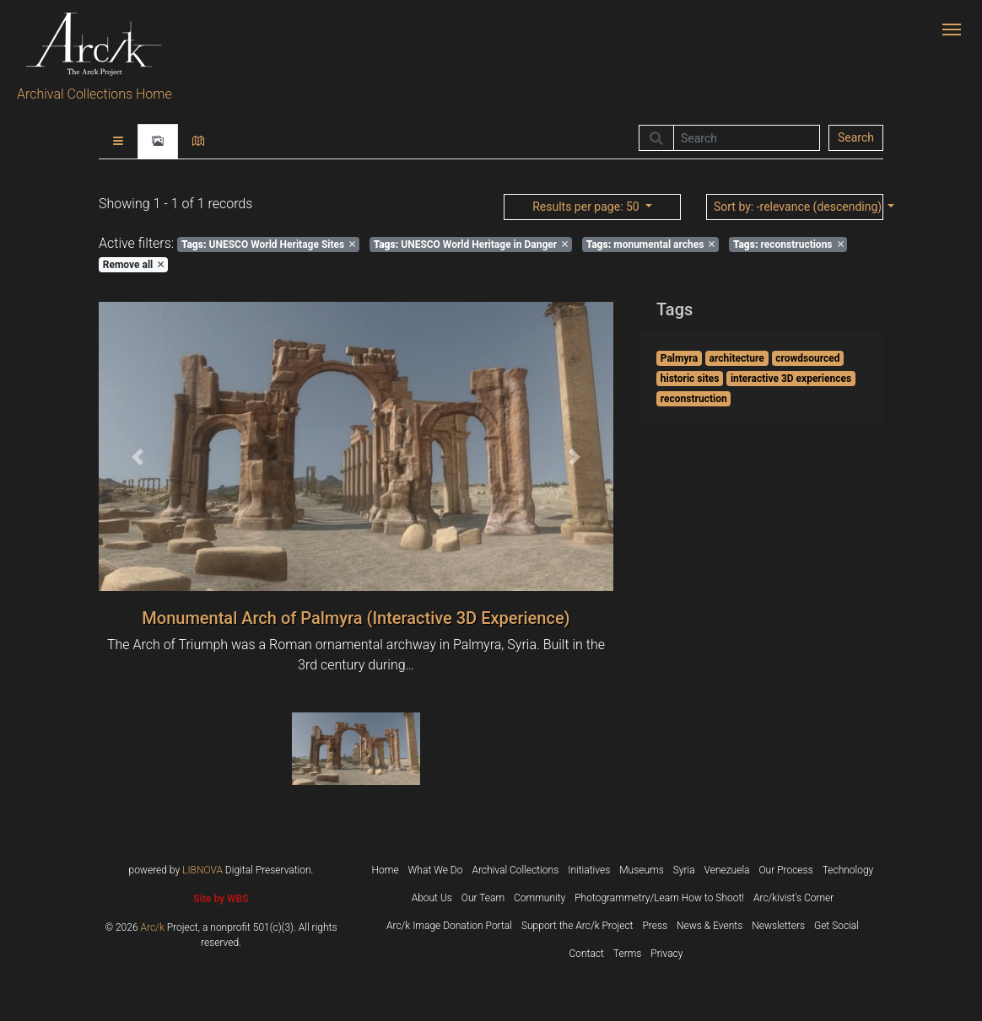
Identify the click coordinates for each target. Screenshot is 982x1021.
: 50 (587, 206)
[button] (137, 456)
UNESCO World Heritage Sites (268, 244)
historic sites (690, 378)
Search (856, 137)
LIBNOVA (202, 870)
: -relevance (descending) (798, 206)
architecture (737, 358)
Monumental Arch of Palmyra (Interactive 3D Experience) (355, 618)
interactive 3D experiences (791, 378)
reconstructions (788, 244)
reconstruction (694, 399)
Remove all (133, 265)
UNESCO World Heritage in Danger (471, 244)
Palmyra (679, 358)
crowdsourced (807, 358)
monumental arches (650, 244)
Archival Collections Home (94, 94)
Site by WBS (220, 899)
